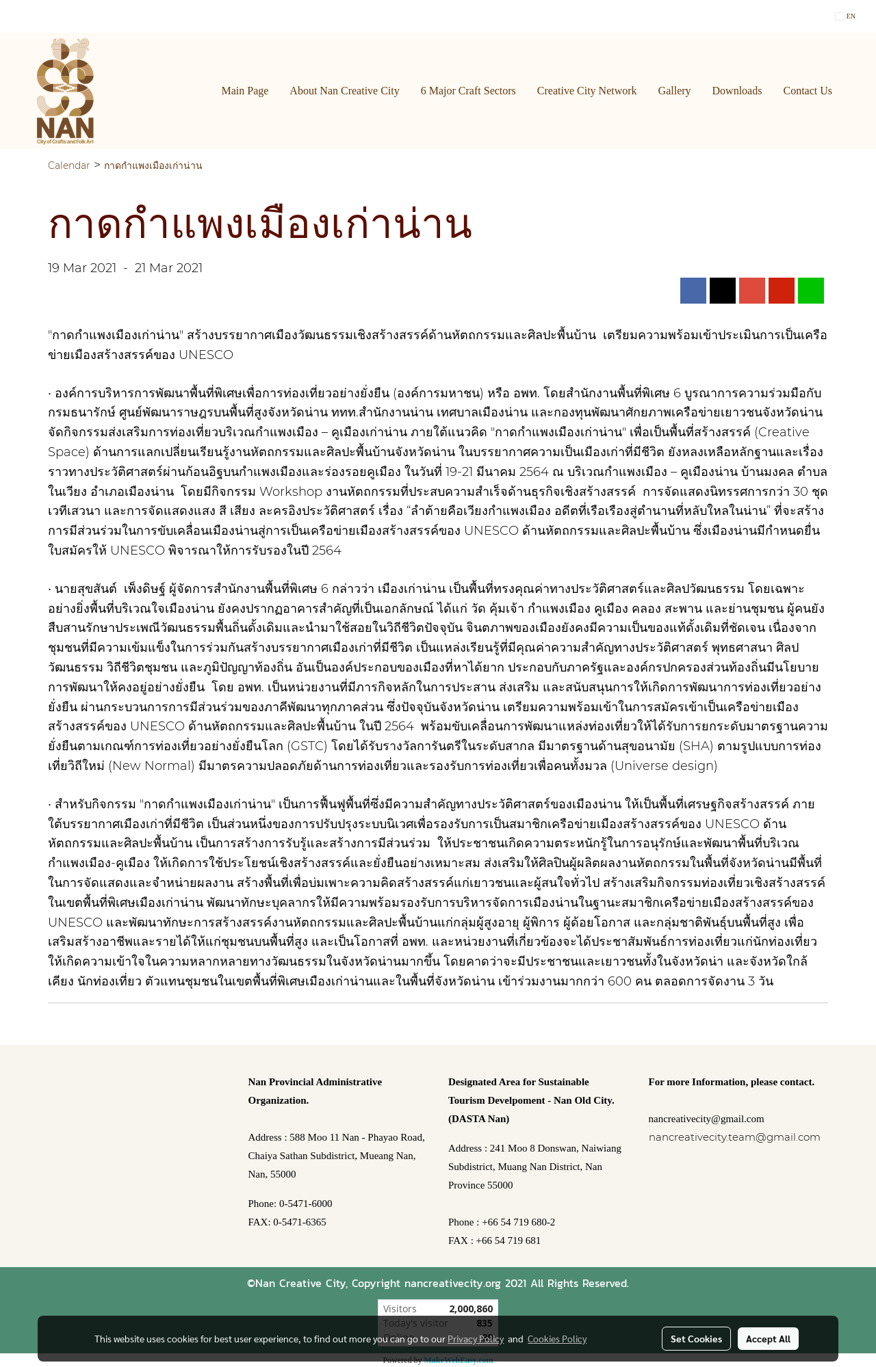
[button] (854, 90)
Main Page (244, 90)
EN (845, 16)
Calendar (69, 165)
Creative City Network (587, 90)
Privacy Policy (476, 1338)
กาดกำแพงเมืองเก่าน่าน (153, 165)
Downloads (737, 90)
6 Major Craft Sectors (468, 90)
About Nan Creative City (344, 90)
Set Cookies (696, 1338)
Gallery (674, 90)
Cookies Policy (557, 1338)
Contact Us (807, 90)
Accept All (768, 1338)
